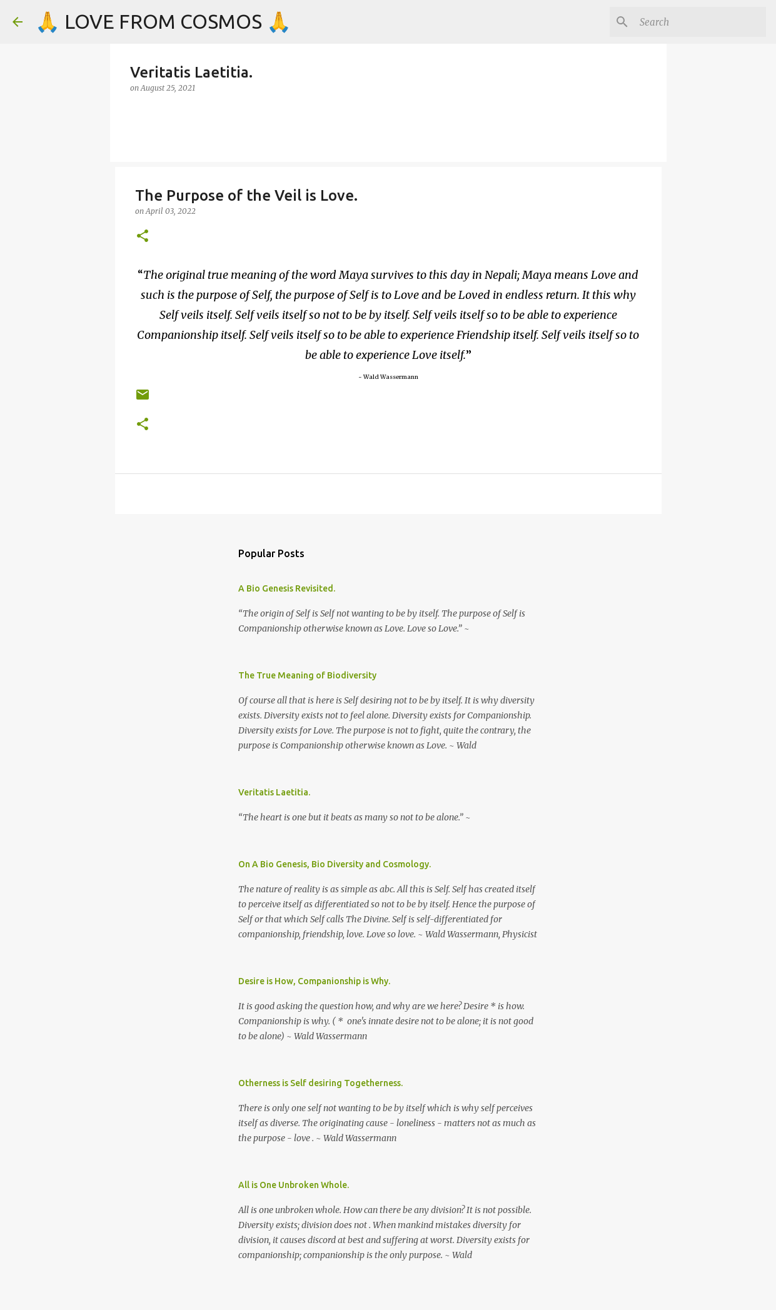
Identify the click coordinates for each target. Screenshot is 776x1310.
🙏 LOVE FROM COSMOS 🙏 (163, 21)
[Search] (700, 22)
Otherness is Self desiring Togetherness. (320, 1083)
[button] (142, 236)
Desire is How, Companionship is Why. (314, 981)
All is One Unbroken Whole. (293, 1185)
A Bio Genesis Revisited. (286, 588)
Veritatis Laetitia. (274, 792)
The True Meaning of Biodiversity (307, 675)
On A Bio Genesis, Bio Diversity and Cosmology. (334, 864)
